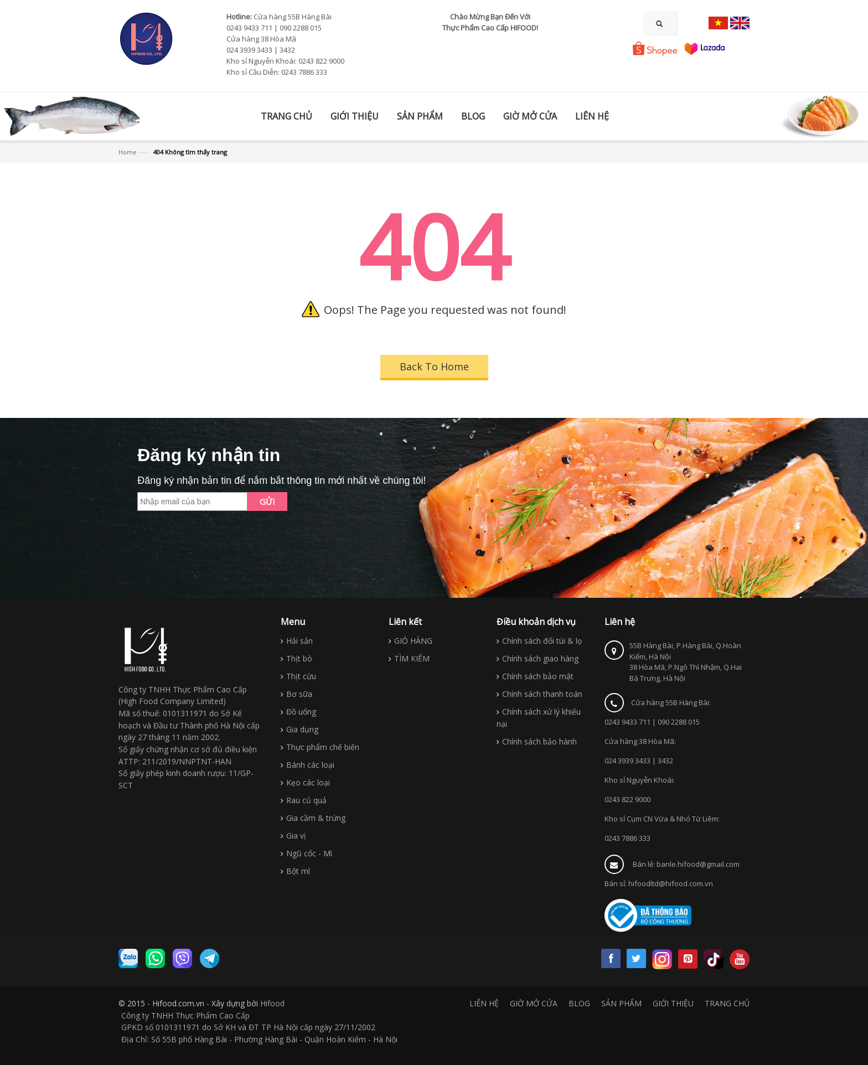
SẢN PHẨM (621, 1003)
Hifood (272, 1003)
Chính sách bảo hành (539, 741)
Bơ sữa (299, 694)
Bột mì (298, 871)
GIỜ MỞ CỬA (533, 1003)
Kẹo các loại (308, 782)
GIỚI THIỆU (673, 1003)
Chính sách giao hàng (540, 658)
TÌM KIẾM (412, 658)
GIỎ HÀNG (413, 640)
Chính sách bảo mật (538, 676)
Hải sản (299, 640)
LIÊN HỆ (484, 1003)
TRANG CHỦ (727, 1003)
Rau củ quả (306, 800)
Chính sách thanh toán (542, 694)
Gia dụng (302, 729)
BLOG (579, 1003)
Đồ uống (301, 711)
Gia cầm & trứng (315, 818)
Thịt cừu (301, 676)
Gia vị (296, 835)
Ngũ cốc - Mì (309, 853)
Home (127, 152)
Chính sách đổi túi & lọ (542, 640)
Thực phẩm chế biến (322, 747)
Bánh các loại (310, 764)
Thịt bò (299, 658)
